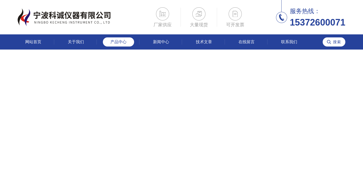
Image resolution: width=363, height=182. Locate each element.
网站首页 (33, 42)
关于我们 (76, 42)
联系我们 (289, 42)
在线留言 (246, 42)
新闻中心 (161, 42)
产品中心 (118, 42)
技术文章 (204, 42)
